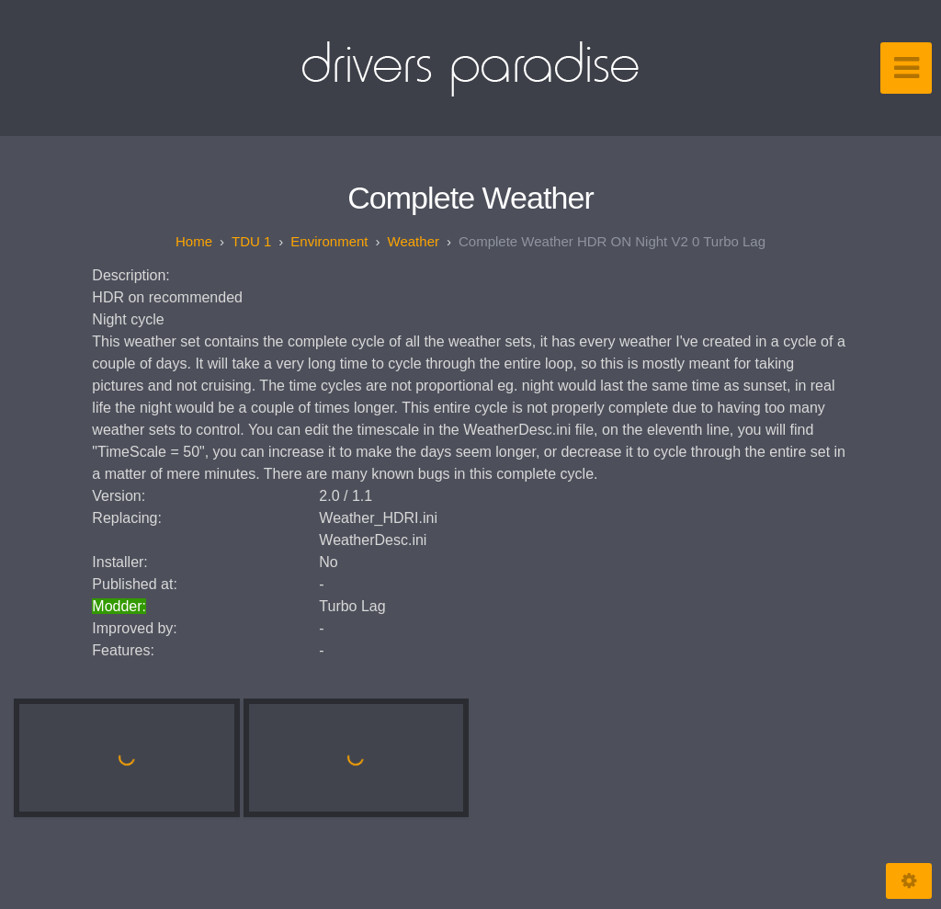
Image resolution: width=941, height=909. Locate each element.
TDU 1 (251, 241)
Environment (329, 241)
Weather (413, 241)
